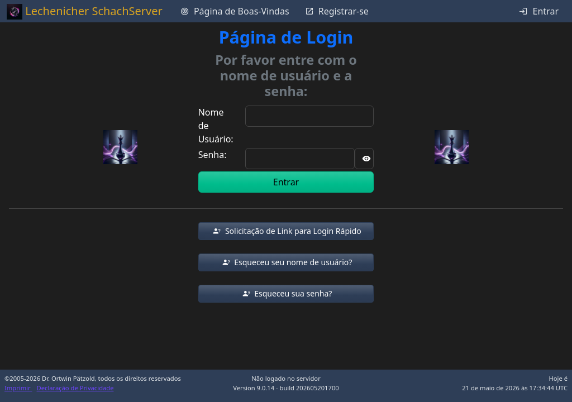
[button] (286, 231)
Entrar (286, 182)
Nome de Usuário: (215, 125)
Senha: (212, 155)
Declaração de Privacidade (75, 388)
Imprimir (18, 388)
